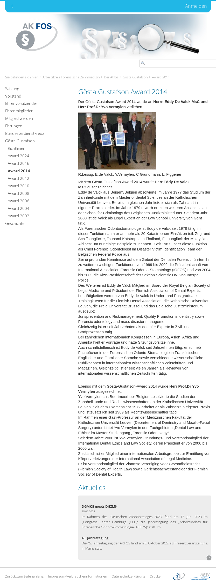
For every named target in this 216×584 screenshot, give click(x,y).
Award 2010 (18, 185)
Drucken (156, 576)
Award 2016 (18, 163)
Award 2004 (18, 208)
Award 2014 (161, 77)
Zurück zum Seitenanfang (24, 576)
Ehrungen (13, 125)
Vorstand (13, 96)
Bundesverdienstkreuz (24, 133)
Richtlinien (16, 148)
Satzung (12, 88)
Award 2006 (18, 200)
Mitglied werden (19, 118)
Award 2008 (18, 193)
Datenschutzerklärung (128, 576)
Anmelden (196, 6)
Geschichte (14, 223)
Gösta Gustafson (135, 77)
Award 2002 (18, 215)
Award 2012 (18, 178)
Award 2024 (18, 155)
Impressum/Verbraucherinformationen (77, 576)
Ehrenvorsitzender (21, 103)
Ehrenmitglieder (19, 110)
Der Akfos (111, 77)
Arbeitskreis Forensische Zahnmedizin (71, 77)
